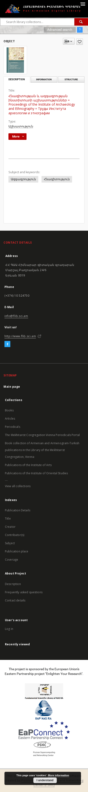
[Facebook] (7, 344)
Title (8, 518)
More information (58, 775)
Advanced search (59, 29)
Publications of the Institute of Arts (28, 465)
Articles (10, 419)
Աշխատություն (20, 126)
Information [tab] (44, 79)
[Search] (81, 22)
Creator (10, 527)
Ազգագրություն (23, 179)
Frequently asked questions (23, 592)
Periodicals (12, 427)
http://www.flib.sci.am (20, 336)
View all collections (18, 486)
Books (9, 410)
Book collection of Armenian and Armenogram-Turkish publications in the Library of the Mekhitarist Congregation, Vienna (42, 450)
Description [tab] (16, 79)
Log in (9, 629)
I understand (45, 780)
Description (13, 584)
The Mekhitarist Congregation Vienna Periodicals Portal (42, 435)
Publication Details (17, 510)
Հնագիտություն (57, 179)
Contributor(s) (14, 535)
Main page (12, 387)
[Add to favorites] (79, 41)
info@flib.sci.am (16, 316)
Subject (10, 543)
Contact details (15, 600)
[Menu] (82, 4)
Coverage (11, 560)
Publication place (16, 551)
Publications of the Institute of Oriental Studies (36, 473)
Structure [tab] (71, 79)
